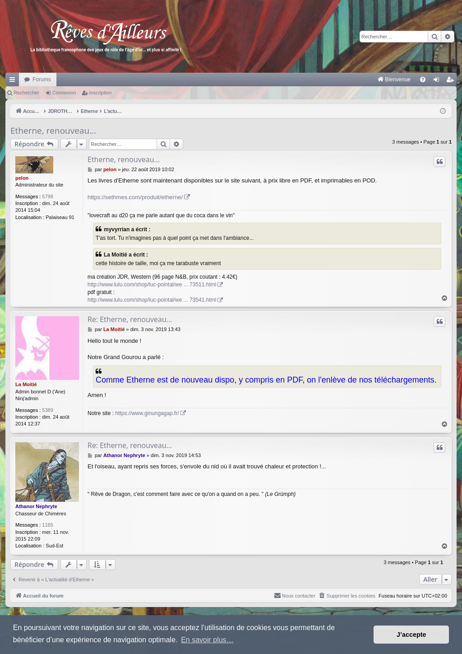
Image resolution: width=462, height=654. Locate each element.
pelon (21, 178)
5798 (47, 196)
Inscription (100, 92)
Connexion (64, 92)
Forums (41, 79)
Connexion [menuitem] (438, 81)
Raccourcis (14, 81)
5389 (47, 410)
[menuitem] (299, 79)
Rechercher (26, 92)
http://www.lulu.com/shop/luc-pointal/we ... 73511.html (152, 284)
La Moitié (26, 384)
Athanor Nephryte (36, 506)
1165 (47, 525)
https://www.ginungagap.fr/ (147, 413)
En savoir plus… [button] (207, 640)
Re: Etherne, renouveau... (130, 319)
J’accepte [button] (411, 634)
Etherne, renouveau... (53, 130)
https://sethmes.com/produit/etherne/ (135, 197)
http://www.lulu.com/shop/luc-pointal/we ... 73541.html (152, 300)
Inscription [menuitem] (452, 81)
